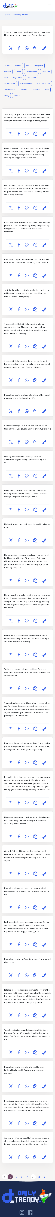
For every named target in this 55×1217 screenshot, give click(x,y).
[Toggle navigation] (50, 5)
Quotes (7, 14)
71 (39, 1177)
